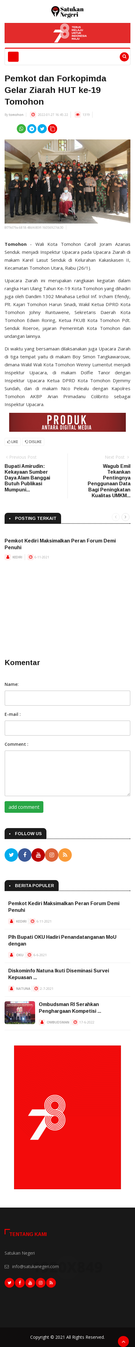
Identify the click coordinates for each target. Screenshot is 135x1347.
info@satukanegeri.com (35, 1266)
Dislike (33, 441)
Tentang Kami (28, 1234)
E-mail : (13, 714)
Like (12, 441)
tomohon (16, 115)
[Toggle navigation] (13, 57)
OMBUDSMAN (58, 1022)
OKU (20, 955)
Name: (12, 684)
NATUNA (23, 988)
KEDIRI (17, 557)
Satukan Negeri (20, 1253)
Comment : (16, 744)
